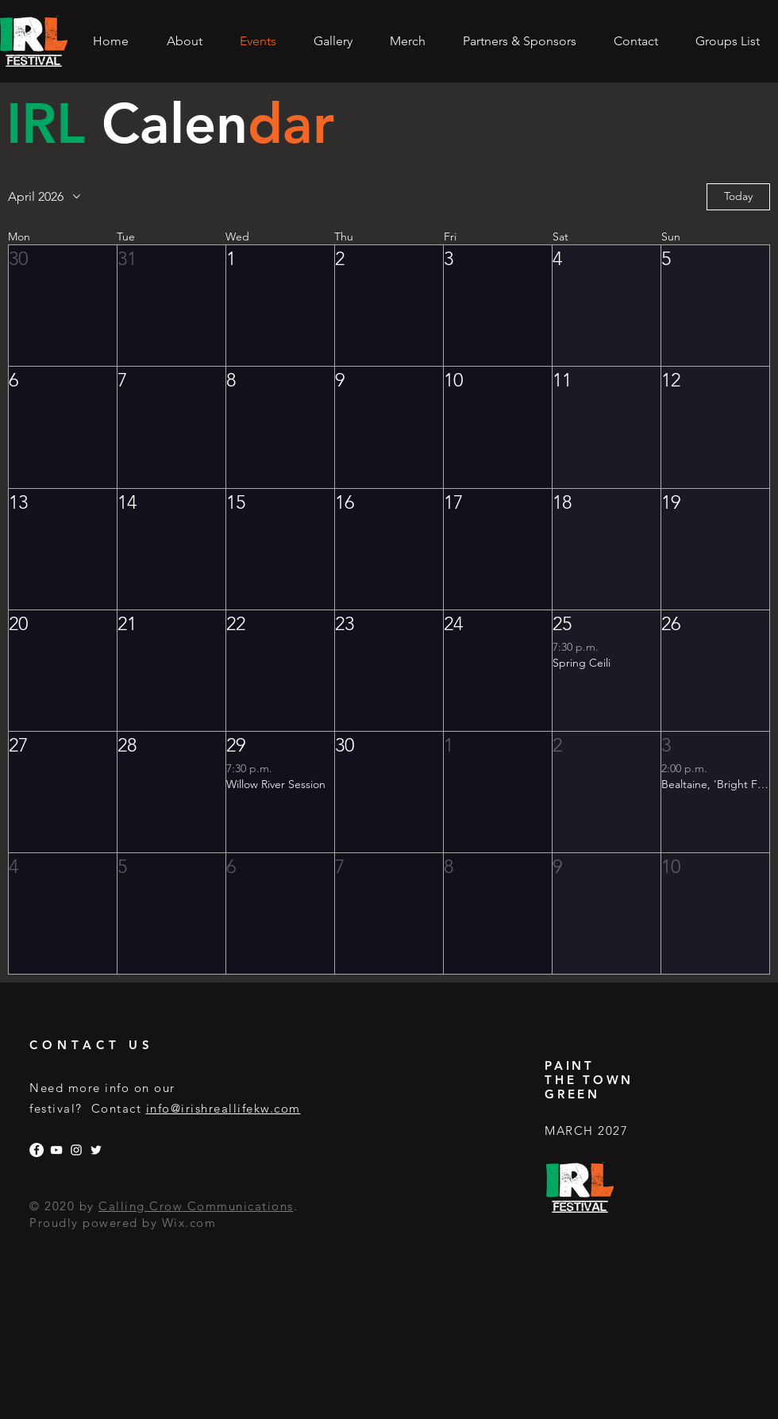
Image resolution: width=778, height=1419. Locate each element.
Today (738, 196)
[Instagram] (76, 1150)
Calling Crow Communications (196, 1205)
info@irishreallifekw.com (223, 1108)
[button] (62, 305)
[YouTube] (56, 1150)
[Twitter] (96, 1150)
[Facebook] (36, 1150)
